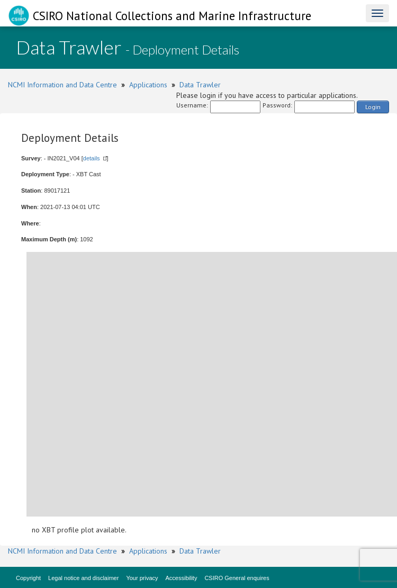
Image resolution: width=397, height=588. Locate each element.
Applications (148, 84)
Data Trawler (200, 84)
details (91, 158)
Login (373, 107)
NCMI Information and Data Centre (62, 84)
